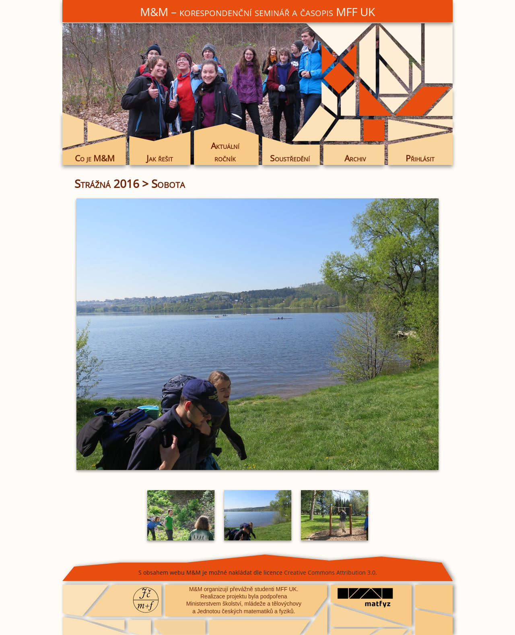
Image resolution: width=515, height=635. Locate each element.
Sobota (168, 183)
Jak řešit (159, 158)
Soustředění (290, 158)
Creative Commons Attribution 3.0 (329, 572)
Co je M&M (95, 158)
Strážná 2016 (106, 183)
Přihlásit (420, 158)
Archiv (355, 158)
